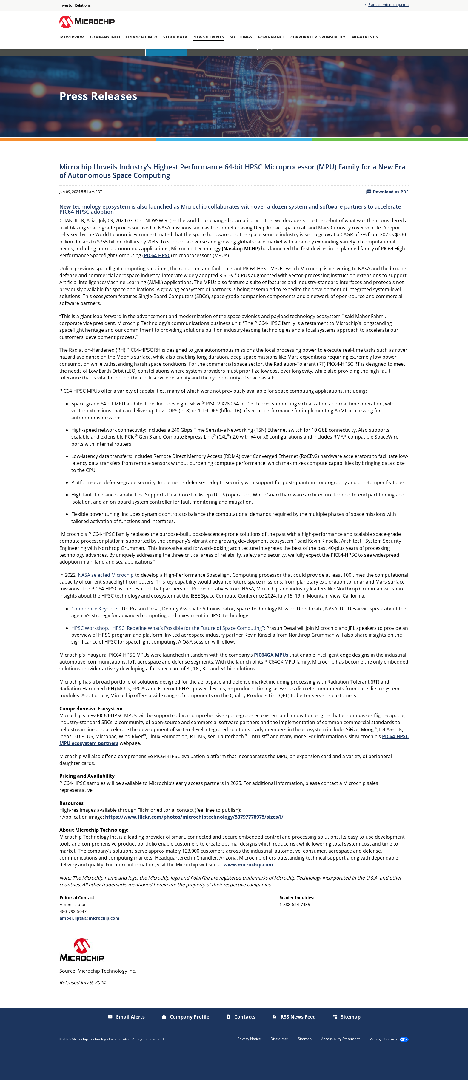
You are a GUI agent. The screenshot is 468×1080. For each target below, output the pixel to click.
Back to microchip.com (388, 4)
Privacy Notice (249, 1065)
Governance (271, 37)
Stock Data (175, 37)
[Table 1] (234, 934)
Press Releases (166, 57)
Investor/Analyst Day (250, 57)
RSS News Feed (294, 1043)
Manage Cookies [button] (383, 1066)
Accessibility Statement (340, 1065)
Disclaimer (279, 1065)
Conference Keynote (94, 628)
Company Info (105, 37)
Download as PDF (387, 203)
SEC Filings (241, 37)
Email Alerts (335, 57)
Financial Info (141, 37)
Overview (130, 57)
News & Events (208, 37)
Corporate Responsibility (317, 37)
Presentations (298, 57)
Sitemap (346, 1043)
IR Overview (71, 37)
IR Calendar (204, 57)
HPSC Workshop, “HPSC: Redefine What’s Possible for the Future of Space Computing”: (168, 648)
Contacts (240, 1043)
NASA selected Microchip (106, 594)
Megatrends (364, 37)
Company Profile (185, 1043)
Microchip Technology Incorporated (101, 1065)
